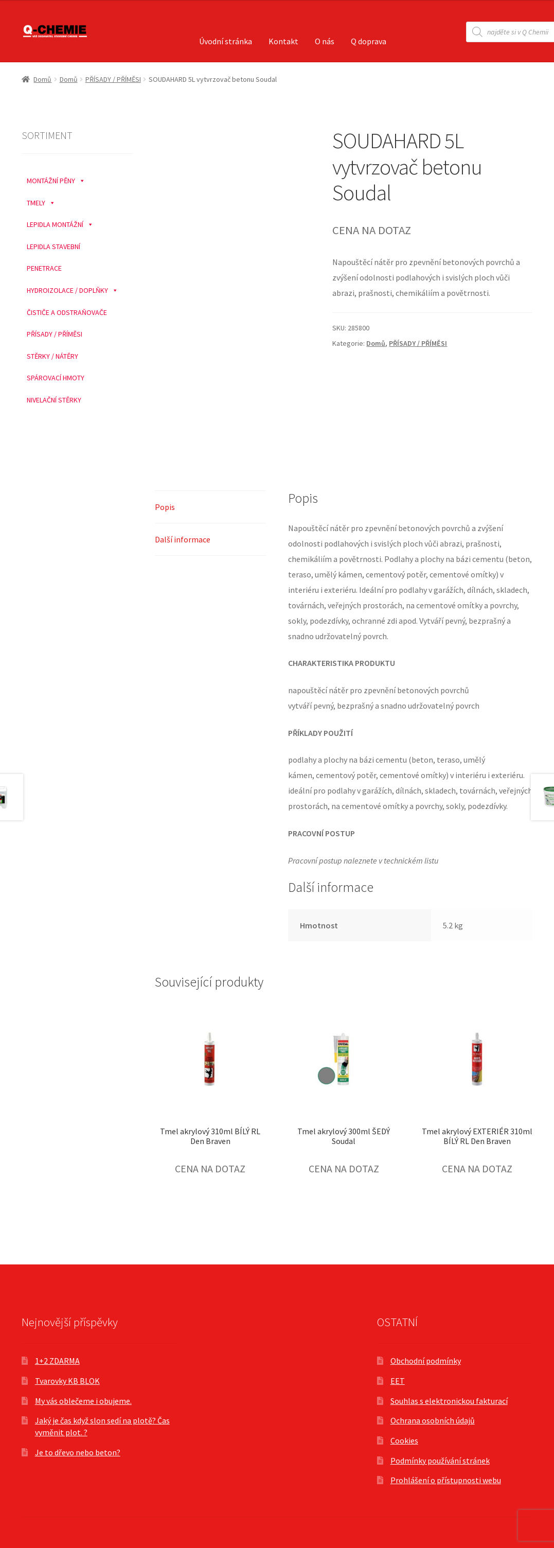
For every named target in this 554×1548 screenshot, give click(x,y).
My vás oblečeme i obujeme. (83, 1401)
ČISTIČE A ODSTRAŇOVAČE (67, 312)
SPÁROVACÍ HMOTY (55, 377)
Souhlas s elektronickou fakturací (449, 1401)
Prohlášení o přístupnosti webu (445, 1480)
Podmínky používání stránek (440, 1460)
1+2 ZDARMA (57, 1361)
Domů (42, 79)
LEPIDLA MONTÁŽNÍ (60, 222)
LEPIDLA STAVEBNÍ (53, 246)
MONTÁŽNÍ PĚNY (56, 178)
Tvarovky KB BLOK (67, 1381)
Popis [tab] (165, 507)
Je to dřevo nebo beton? (77, 1452)
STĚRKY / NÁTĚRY (52, 356)
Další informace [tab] (182, 539)
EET (397, 1381)
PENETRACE (44, 268)
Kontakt (283, 41)
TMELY (41, 200)
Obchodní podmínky (425, 1361)
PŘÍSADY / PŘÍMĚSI (113, 79)
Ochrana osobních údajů (432, 1420)
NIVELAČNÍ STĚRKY (54, 399)
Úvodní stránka (225, 41)
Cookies (404, 1440)
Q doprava (368, 41)
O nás (324, 41)
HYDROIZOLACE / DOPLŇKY (72, 287)
